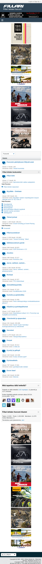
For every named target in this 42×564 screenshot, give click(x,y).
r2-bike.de (16, 347)
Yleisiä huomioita (18, 168)
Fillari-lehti (11, 176)
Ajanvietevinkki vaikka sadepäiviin (24, 182)
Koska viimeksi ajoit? (20, 357)
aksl (23, 420)
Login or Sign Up (35, 1)
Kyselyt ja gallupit (13, 350)
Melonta (15, 377)
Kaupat (9, 340)
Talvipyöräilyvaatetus (20, 336)
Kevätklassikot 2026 (19, 291)
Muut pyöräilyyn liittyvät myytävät (14, 209)
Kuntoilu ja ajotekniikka (15, 295)
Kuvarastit (7, 228)
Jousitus (10, 253)
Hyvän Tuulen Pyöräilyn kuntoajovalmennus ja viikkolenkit (15, 325)
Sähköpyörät (8, 213)
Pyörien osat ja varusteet (12, 211)
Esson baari (11, 370)
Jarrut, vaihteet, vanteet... (16, 263)
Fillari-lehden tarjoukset (11, 187)
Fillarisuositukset (13, 233)
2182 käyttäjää (23, 390)
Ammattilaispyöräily (14, 285)
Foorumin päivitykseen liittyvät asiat (20, 162)
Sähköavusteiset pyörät (15, 243)
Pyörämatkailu (12, 360)
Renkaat (10, 275)
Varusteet (10, 330)
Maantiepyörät (8, 206)
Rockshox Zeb (17, 259)
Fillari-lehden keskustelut (11, 172)
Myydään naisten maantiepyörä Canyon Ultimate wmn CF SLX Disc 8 (20, 198)
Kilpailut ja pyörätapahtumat (17, 307)
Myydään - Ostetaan (14, 191)
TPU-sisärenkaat (18, 281)
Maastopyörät (8, 207)
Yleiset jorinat (12, 217)
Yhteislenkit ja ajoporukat (16, 318)
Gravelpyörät (8, 204)
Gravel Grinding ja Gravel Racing (23, 223)
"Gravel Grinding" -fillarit (21, 239)
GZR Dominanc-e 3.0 (20, 249)
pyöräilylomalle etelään (20, 367)
